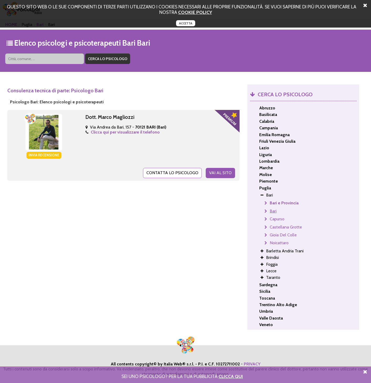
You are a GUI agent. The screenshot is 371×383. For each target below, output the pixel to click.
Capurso (277, 218)
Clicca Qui (231, 376)
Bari (273, 211)
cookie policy (195, 12)
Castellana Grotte (286, 227)
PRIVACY (252, 363)
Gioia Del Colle (283, 234)
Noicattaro (279, 242)
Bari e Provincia (284, 202)
